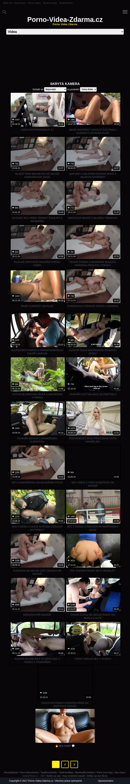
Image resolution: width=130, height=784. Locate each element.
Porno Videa (34, 3)
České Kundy (50, 3)
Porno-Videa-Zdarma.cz (65, 20)
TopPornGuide (49, 772)
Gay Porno (20, 3)
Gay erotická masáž (74, 776)
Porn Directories (29, 772)
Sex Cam (120, 772)
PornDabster (11, 772)
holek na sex (54, 776)
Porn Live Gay (105, 772)
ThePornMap (66, 772)
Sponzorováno (105, 780)
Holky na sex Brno (97, 776)
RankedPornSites (85, 772)
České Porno (66, 3)
